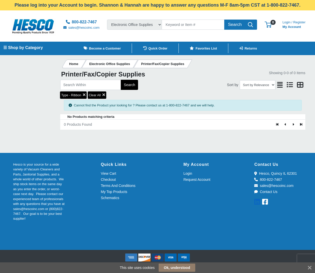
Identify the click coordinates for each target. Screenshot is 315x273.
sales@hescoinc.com (273, 186)
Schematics (110, 198)
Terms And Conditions (118, 186)
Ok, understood (177, 268)
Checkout (108, 180)
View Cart (108, 173)
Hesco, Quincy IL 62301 (275, 173)
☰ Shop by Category (23, 47)
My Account (294, 24)
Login (187, 173)
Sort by (232, 85)
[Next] (293, 125)
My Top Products (114, 192)
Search (129, 85)
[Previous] (285, 125)
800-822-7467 (268, 180)
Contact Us (265, 192)
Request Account (196, 180)
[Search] (193, 25)
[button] (268, 24)
